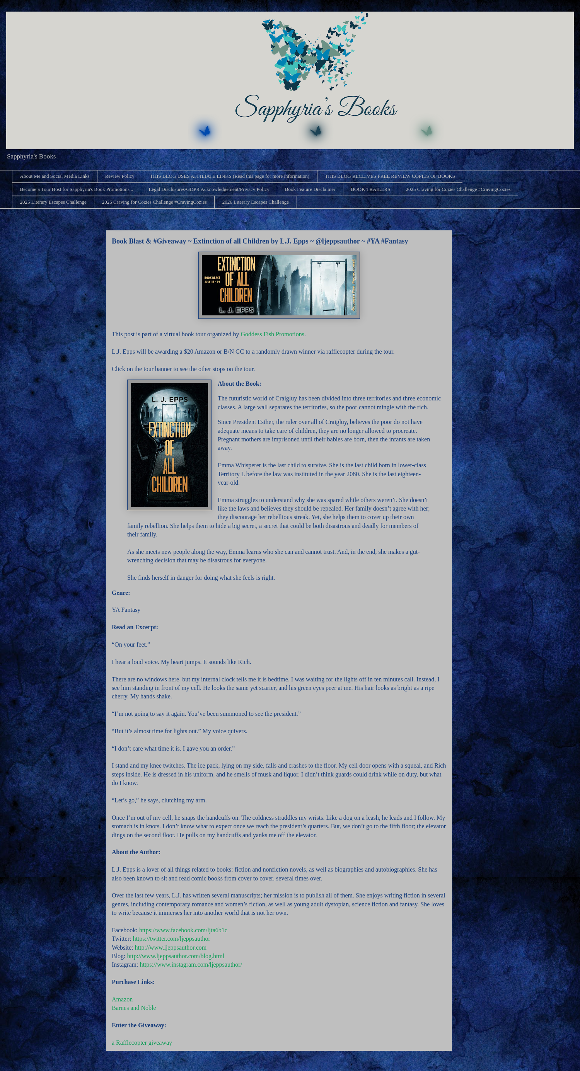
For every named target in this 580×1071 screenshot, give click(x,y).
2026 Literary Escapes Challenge (255, 202)
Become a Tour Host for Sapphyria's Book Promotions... (76, 189)
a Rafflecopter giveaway (142, 1042)
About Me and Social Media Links (55, 176)
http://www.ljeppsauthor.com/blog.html (176, 956)
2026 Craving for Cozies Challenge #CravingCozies (154, 202)
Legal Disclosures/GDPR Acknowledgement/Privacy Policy (208, 189)
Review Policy (120, 176)
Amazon (122, 999)
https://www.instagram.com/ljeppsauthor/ (191, 964)
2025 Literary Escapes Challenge (53, 202)
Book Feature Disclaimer (310, 189)
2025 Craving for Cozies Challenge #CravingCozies (458, 189)
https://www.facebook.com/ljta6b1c (183, 930)
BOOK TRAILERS (370, 189)
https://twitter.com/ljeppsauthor (171, 938)
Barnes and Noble (134, 1008)
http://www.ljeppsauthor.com (171, 947)
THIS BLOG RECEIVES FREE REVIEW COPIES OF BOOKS (390, 176)
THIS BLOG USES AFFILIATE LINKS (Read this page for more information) (229, 176)
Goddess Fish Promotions (272, 334)
